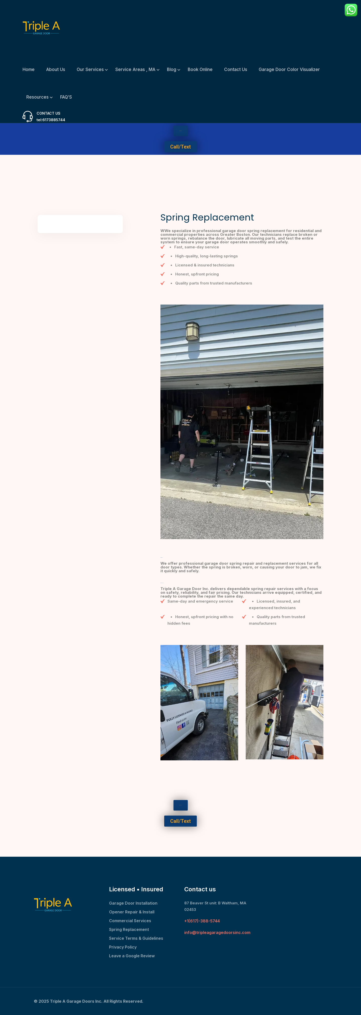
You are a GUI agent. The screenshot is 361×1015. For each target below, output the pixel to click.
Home (29, 69)
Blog (171, 69)
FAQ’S (66, 97)
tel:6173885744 (51, 119)
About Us (55, 69)
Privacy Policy (123, 947)
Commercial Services (130, 920)
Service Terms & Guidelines (136, 938)
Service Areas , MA (135, 69)
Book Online (200, 69)
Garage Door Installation (133, 903)
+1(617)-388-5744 (202, 920)
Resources (37, 97)
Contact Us (235, 69)
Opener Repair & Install (131, 911)
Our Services (90, 69)
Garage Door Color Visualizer (289, 69)
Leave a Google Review (132, 955)
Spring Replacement (129, 929)
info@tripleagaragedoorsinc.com (217, 932)
